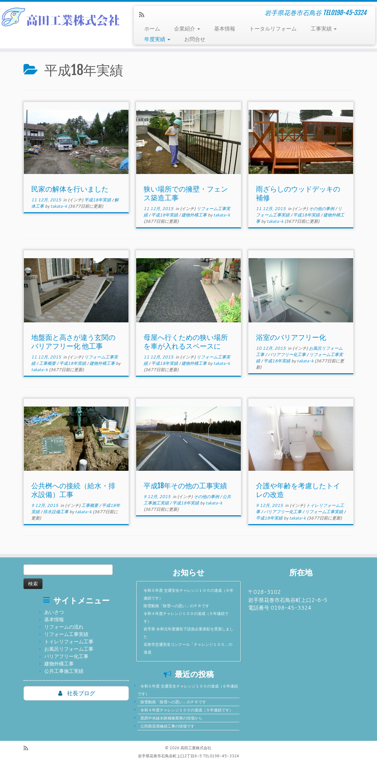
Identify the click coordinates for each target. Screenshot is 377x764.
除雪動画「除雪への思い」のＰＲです (176, 606)
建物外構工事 (194, 215)
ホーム (152, 28)
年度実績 (157, 39)
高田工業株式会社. (196, 748)
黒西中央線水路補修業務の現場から (171, 718)
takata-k (59, 206)
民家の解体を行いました (69, 189)
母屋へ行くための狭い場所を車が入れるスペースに (186, 341)
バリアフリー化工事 (287, 354)
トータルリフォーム (273, 28)
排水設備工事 (56, 512)
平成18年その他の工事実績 (185, 485)
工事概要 (48, 363)
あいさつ (54, 612)
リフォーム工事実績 (324, 512)
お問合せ (194, 39)
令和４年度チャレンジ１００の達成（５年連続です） (186, 710)
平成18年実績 (98, 200)
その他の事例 (322, 209)
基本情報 (224, 28)
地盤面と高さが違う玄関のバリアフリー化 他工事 (73, 341)
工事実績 (324, 28)
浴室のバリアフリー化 (291, 337)
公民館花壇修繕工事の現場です (167, 726)
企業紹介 (187, 28)
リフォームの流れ (64, 626)
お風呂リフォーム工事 (68, 648)
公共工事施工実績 (64, 671)
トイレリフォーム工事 (68, 641)
